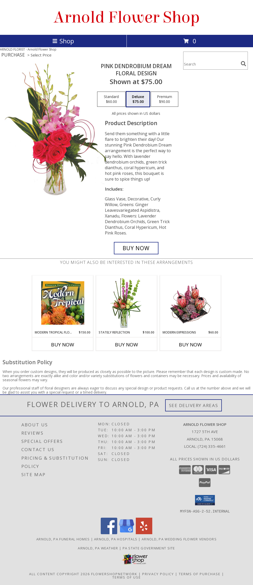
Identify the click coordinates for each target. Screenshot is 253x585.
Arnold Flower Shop (126, 17)
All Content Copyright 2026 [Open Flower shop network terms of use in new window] (59, 573)
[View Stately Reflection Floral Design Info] (126, 303)
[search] (243, 64)
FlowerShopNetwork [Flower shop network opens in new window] (114, 573)
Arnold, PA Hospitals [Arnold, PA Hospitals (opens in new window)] (115, 539)
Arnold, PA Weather (98, 548)
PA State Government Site (149, 548)
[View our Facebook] (109, 532)
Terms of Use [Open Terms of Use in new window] (126, 577)
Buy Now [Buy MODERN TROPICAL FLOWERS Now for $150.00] (62, 344)
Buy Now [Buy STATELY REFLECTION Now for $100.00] (126, 344)
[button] (205, 500)
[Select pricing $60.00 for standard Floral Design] (111, 99)
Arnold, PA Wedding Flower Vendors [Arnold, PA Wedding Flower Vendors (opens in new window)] (179, 539)
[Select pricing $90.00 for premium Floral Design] (164, 99)
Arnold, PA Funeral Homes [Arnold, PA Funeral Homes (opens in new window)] (63, 539)
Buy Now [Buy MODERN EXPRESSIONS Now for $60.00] (190, 344)
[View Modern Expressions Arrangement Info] (190, 303)
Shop (63, 41)
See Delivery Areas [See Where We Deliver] (193, 405)
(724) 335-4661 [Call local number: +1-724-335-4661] (212, 446)
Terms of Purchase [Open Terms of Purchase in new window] (200, 573)
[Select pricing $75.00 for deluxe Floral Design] (137, 99)
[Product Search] (211, 63)
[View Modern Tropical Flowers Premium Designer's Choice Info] (62, 303)
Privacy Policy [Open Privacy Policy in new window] (158, 573)
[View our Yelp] (144, 532)
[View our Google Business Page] (126, 532)
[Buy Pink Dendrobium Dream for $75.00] (136, 248)
